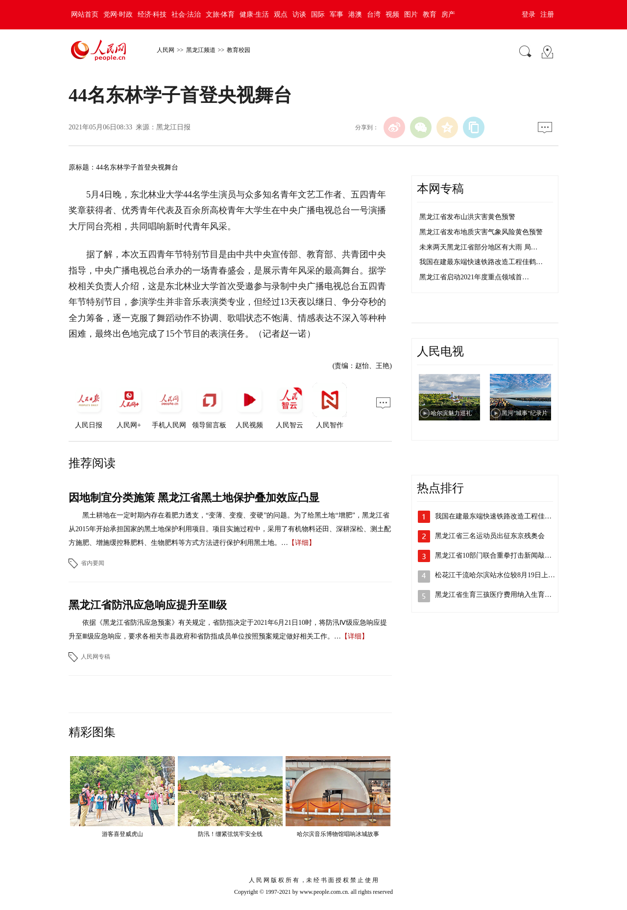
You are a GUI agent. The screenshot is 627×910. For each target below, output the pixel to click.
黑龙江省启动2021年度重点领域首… (474, 277)
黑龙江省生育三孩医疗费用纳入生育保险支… (503, 594)
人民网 (165, 50)
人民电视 (440, 351)
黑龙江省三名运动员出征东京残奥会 (490, 536)
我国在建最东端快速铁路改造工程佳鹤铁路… (503, 516)
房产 (448, 14)
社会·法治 (186, 14)
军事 (336, 14)
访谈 (299, 14)
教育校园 (238, 50)
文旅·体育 (220, 14)
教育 (429, 14)
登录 (528, 14)
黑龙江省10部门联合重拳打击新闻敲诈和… (500, 555)
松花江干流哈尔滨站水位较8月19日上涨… (498, 575)
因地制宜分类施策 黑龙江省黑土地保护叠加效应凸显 (194, 498)
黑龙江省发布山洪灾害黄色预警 (467, 217)
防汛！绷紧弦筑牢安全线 (230, 834)
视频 (392, 14)
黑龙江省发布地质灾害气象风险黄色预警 (481, 232)
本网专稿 (440, 188)
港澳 (355, 14)
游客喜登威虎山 (122, 834)
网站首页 (84, 14)
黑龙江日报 (173, 127)
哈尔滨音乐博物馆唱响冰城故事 (338, 834)
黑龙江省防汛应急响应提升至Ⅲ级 (148, 605)
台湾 (374, 14)
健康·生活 (254, 14)
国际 (318, 14)
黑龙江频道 (201, 50)
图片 (411, 14)
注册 (547, 14)
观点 (281, 14)
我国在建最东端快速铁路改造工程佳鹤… (481, 262)
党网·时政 (118, 14)
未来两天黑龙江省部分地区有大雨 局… (478, 247)
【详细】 (301, 542)
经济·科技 (152, 14)
